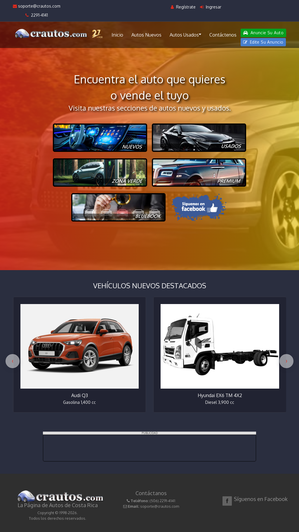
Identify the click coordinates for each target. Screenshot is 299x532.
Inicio (117, 35)
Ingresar (210, 6)
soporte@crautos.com (36, 6)
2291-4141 (36, 15)
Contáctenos (223, 35)
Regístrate (183, 6)
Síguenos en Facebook (261, 499)
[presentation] (13, 361)
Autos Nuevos (146, 35)
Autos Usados (185, 34)
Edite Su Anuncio (263, 42)
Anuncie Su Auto (263, 32)
